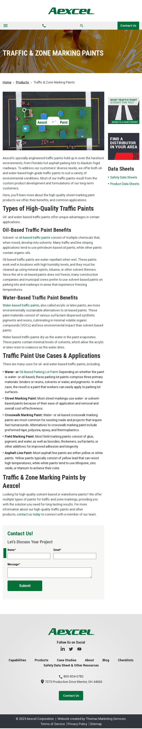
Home (7, 82)
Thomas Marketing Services (106, 719)
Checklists (125, 660)
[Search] (81, 25)
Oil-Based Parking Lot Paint (38, 372)
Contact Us (128, 26)
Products (22, 82)
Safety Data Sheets (123, 177)
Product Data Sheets (124, 184)
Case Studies (66, 660)
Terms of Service (52, 724)
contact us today (29, 514)
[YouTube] (79, 649)
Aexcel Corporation (40, 719)
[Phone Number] (44, 25)
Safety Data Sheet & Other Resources (71, 665)
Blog (105, 660)
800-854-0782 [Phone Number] (71, 677)
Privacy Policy (77, 724)
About (89, 660)
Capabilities (17, 660)
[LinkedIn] (63, 649)
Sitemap (96, 724)
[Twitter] (71, 649)
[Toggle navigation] (5, 26)
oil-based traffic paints (34, 238)
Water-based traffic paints (21, 305)
